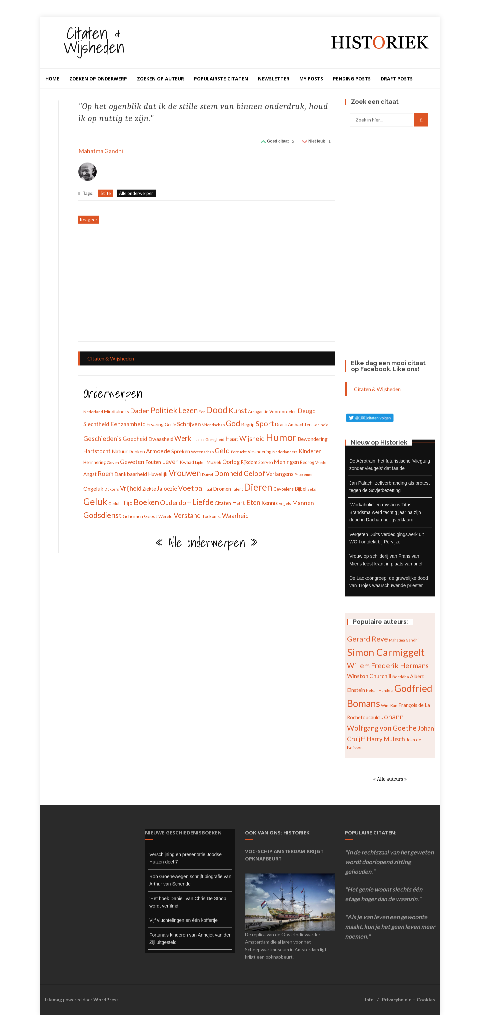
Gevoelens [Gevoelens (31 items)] (283, 489)
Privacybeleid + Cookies (408, 999)
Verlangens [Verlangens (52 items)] (280, 474)
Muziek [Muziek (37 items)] (214, 462)
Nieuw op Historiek (379, 442)
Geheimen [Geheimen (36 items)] (133, 516)
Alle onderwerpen (136, 193)
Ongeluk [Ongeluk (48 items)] (93, 488)
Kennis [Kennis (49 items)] (269, 503)
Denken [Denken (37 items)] (137, 451)
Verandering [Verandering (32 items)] (259, 451)
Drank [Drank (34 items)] (281, 424)
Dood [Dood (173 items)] (217, 410)
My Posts (311, 78)
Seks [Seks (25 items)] (311, 489)
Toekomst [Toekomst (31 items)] (211, 516)
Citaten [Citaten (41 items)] (223, 503)
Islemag (53, 999)
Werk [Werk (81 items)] (182, 438)
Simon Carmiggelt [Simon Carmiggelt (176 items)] (386, 652)
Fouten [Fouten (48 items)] (153, 462)
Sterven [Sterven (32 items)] (265, 462)
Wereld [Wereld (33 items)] (165, 516)
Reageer (88, 219)
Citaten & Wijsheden (93, 40)
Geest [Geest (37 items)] (150, 516)
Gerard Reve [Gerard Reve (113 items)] (367, 639)
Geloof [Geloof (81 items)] (254, 473)
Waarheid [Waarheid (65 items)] (235, 515)
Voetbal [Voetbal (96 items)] (191, 487)
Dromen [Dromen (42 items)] (222, 489)
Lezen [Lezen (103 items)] (188, 410)
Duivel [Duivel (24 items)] (207, 474)
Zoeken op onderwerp (98, 78)
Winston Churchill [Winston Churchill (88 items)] (369, 676)
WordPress (106, 999)
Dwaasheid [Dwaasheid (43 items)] (160, 439)
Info (369, 999)
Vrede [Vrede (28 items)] (320, 462)
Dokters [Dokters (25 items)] (111, 489)
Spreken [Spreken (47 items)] (180, 451)
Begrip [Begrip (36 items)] (248, 424)
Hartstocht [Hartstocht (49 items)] (97, 451)
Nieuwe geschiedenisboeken (183, 832)
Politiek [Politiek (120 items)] (164, 410)
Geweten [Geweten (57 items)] (132, 461)
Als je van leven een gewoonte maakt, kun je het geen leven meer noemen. (390, 926)
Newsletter (273, 78)
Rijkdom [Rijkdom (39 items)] (249, 462)
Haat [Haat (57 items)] (231, 438)
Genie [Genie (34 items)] (170, 424)
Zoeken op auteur (160, 78)
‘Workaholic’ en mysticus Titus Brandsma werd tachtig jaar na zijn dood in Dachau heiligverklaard (385, 512)
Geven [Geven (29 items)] (113, 462)
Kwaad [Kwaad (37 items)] (187, 462)
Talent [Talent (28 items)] (237, 489)
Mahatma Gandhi (100, 151)
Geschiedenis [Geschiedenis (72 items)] (102, 438)
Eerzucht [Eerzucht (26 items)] (239, 452)
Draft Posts (397, 78)
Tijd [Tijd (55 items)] (128, 502)
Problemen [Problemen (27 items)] (304, 474)
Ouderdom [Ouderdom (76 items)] (176, 502)
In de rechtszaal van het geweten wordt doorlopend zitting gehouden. (389, 861)
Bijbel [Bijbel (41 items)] (300, 489)
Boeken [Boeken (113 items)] (146, 502)
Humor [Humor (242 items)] (281, 437)
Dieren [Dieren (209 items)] (258, 487)
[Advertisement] (136, 287)
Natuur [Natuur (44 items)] (120, 451)
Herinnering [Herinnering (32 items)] (94, 462)
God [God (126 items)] (233, 423)
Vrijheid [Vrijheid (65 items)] (130, 488)
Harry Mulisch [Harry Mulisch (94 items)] (386, 739)
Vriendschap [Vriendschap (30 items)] (213, 424)
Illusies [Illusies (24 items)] (198, 439)
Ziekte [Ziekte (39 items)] (149, 489)
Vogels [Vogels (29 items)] (285, 503)
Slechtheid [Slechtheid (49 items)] (96, 424)
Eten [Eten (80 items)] (253, 502)
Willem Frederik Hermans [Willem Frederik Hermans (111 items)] (388, 665)
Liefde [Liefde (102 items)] (203, 502)
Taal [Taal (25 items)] (208, 489)
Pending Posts (352, 78)
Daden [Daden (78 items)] (140, 411)
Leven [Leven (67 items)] (170, 461)
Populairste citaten (221, 78)
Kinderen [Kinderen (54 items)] (310, 451)
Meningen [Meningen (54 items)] (286, 461)
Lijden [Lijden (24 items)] (200, 462)
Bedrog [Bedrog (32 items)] (307, 462)
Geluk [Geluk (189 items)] (95, 501)
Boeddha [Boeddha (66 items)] (400, 676)
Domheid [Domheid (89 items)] (228, 473)
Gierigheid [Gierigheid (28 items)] (214, 439)
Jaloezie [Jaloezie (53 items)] (167, 488)
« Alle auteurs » (390, 779)
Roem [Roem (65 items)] (105, 473)
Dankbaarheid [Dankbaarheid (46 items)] (130, 474)
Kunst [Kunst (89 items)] (238, 410)
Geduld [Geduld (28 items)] (115, 503)
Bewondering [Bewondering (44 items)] (313, 439)
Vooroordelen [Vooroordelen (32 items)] (283, 411)
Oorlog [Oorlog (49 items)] (231, 462)
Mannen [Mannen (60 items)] (303, 502)
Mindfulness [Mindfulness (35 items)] (116, 411)
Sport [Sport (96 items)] (265, 423)
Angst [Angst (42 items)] (90, 474)
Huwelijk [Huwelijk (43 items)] (158, 474)
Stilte (106, 193)
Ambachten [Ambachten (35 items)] (300, 424)
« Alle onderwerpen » (206, 542)
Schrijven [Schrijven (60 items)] (189, 424)
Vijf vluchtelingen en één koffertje (183, 920)
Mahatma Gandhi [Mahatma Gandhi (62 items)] (404, 640)
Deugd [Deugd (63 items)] (307, 411)
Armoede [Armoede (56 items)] (158, 451)
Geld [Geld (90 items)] (222, 450)
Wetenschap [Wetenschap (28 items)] (202, 451)
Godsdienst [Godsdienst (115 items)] (102, 515)
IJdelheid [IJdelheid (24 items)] (320, 425)
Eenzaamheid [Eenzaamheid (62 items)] (128, 424)
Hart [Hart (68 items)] (238, 502)
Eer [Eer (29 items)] (202, 411)
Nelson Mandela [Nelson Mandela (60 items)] (379, 690)
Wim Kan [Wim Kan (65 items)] (389, 705)
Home (52, 78)
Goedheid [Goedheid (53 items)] (135, 438)
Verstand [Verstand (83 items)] (187, 515)
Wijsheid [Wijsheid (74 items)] (252, 438)
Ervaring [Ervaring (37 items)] (155, 424)
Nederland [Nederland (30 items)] (93, 411)
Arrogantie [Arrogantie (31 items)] (258, 411)
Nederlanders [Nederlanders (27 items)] (285, 452)
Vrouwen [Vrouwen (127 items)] (185, 473)
